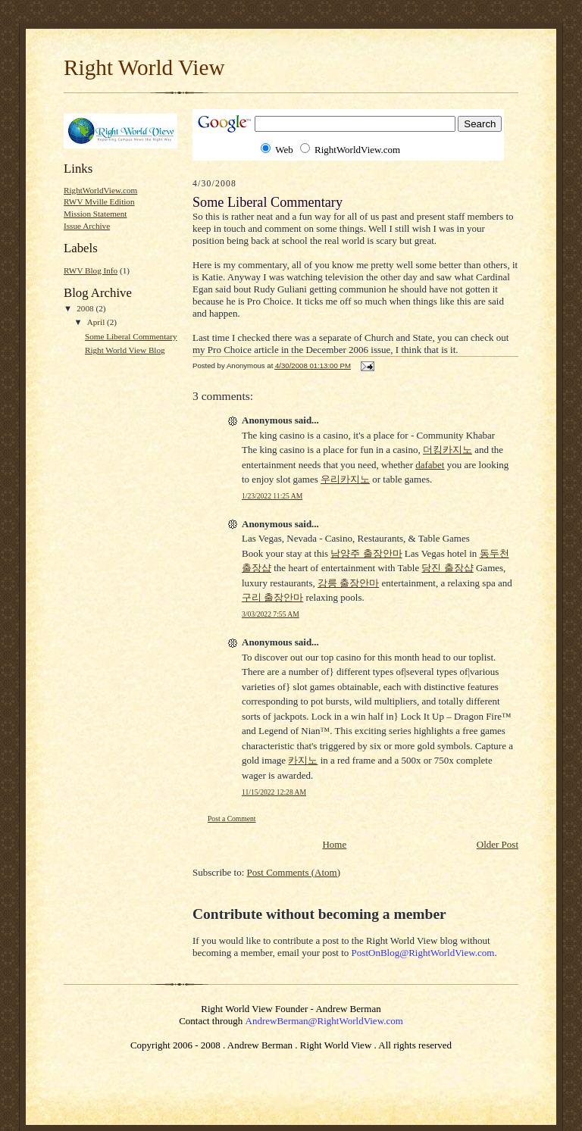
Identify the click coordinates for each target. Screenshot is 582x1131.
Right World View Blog (125, 350)
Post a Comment (232, 818)
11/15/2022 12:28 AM (274, 792)
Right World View (144, 67)
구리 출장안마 (272, 597)
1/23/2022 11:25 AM (272, 496)
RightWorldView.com (100, 190)
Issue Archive (87, 225)
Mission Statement (95, 213)
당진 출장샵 (447, 567)
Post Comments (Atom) (294, 872)
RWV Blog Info (90, 270)
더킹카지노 (447, 449)
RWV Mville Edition (99, 201)
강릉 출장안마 (348, 583)
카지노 (303, 760)
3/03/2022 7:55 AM (270, 614)
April (97, 321)
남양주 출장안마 (366, 553)
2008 (86, 308)
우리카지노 (345, 479)
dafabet (429, 464)
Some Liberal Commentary (131, 336)
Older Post (497, 844)
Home (334, 844)
